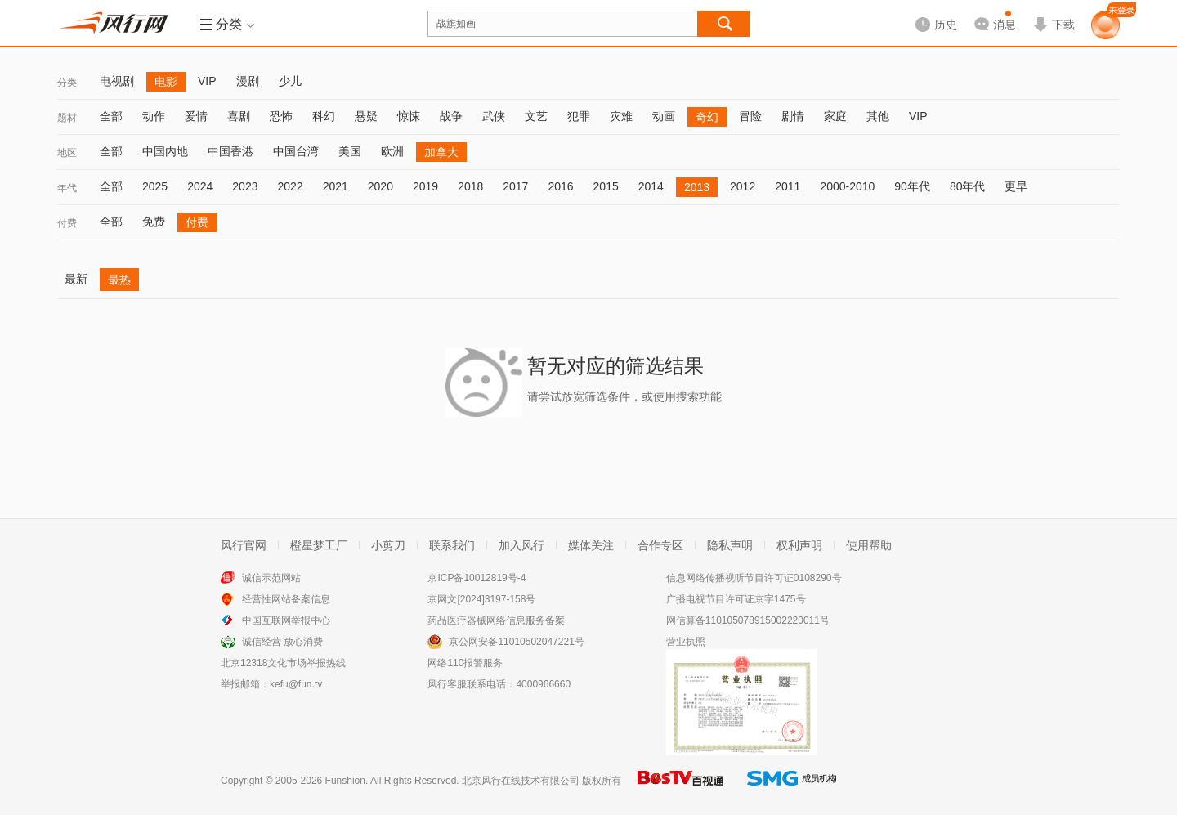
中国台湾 (296, 151)
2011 (787, 186)
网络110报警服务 (465, 663)
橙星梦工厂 (318, 545)
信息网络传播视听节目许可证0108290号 (754, 578)
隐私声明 (730, 545)
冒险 (750, 116)
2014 (651, 186)
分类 (67, 82)
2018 (470, 186)
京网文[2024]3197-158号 (481, 599)
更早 (1016, 186)
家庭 (835, 116)
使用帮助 (869, 545)
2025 (155, 186)
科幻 (323, 116)
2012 (742, 186)
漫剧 (247, 80)
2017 (515, 186)
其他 (877, 116)
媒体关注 (591, 545)
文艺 (536, 116)
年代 (67, 188)
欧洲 (392, 151)
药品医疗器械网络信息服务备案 (496, 620)
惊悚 (408, 116)
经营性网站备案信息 (286, 599)
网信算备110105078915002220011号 (748, 620)
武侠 (493, 116)
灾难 (621, 116)
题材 (67, 117)
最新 (76, 278)
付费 (67, 223)
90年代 (912, 186)
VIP (207, 80)
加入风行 (521, 545)
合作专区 (660, 545)
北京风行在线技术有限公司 (521, 780)
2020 (380, 186)
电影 (165, 81)
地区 (67, 153)
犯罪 (578, 116)
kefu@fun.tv (296, 684)
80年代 (968, 186)
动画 (663, 116)
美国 (349, 151)
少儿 (290, 80)
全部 (111, 116)
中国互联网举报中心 (286, 620)
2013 (696, 187)
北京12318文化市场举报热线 (283, 663)
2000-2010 (847, 186)
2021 (335, 186)
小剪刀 (388, 545)
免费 (153, 221)
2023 (244, 186)
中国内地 (165, 151)
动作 (153, 116)
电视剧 (117, 80)
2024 (200, 186)
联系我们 (452, 545)
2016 (560, 186)
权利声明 (799, 545)
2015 (606, 186)
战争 (451, 116)
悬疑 (366, 116)
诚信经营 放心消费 (282, 641)
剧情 (792, 116)
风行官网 (243, 545)
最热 (119, 279)
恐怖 (281, 116)
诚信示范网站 (271, 578)
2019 (425, 186)
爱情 (196, 116)
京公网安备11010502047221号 (516, 641)
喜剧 (238, 116)
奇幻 (707, 116)
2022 (289, 186)
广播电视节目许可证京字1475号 (736, 599)
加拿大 (441, 152)
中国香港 (230, 151)
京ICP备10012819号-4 (476, 578)
